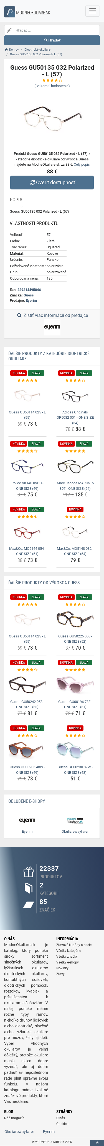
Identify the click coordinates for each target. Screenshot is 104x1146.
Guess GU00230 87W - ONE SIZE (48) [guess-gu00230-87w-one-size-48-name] (75, 770)
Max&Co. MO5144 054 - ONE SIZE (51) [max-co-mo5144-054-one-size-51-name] (27, 551)
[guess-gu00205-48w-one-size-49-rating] (27, 735)
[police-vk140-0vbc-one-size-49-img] (27, 466)
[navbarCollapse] (92, 11)
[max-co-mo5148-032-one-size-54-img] (75, 532)
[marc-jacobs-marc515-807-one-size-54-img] (75, 466)
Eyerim (31, 300)
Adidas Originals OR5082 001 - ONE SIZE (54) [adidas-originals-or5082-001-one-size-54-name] (75, 417)
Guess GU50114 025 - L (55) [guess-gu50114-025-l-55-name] (27, 415)
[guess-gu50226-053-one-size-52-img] (75, 619)
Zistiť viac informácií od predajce (52, 324)
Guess (29, 295)
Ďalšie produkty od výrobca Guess (44, 582)
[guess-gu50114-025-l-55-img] (27, 395)
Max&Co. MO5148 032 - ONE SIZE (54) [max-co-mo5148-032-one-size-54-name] (75, 551)
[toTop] (97, 1143)
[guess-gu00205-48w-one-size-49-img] (27, 750)
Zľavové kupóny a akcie (74, 945)
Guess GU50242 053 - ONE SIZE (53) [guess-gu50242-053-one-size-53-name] (27, 704)
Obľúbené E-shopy (26, 801)
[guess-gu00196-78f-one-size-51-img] (75, 685)
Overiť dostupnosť (52, 182)
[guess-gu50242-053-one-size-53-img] (27, 685)
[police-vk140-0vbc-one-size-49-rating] (27, 451)
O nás (60, 1118)
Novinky (62, 968)
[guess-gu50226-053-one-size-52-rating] (75, 604)
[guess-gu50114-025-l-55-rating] (27, 380)
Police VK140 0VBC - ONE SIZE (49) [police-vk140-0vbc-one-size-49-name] (27, 486)
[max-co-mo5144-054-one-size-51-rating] (27, 517)
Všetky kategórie (68, 951)
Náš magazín (14, 1118)
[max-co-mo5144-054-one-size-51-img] (27, 532)
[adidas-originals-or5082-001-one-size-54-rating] (75, 380)
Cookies (62, 1124)
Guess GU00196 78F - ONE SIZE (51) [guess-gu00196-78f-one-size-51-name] (75, 704)
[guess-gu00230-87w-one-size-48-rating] (75, 735)
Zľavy (60, 974)
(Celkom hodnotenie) (52, 86)
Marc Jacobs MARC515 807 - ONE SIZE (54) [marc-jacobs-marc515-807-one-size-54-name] (75, 486)
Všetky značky (67, 957)
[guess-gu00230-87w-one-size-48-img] (75, 750)
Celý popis (82, 164)
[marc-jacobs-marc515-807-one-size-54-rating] (75, 451)
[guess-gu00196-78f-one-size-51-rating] (75, 670)
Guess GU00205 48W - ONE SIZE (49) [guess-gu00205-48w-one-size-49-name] (27, 770)
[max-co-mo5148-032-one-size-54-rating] (75, 517)
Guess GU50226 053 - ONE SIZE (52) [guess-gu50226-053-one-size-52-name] (75, 639)
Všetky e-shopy (67, 962)
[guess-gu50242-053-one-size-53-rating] (27, 670)
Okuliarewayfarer (19, 1131)
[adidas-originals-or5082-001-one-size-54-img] (75, 395)
